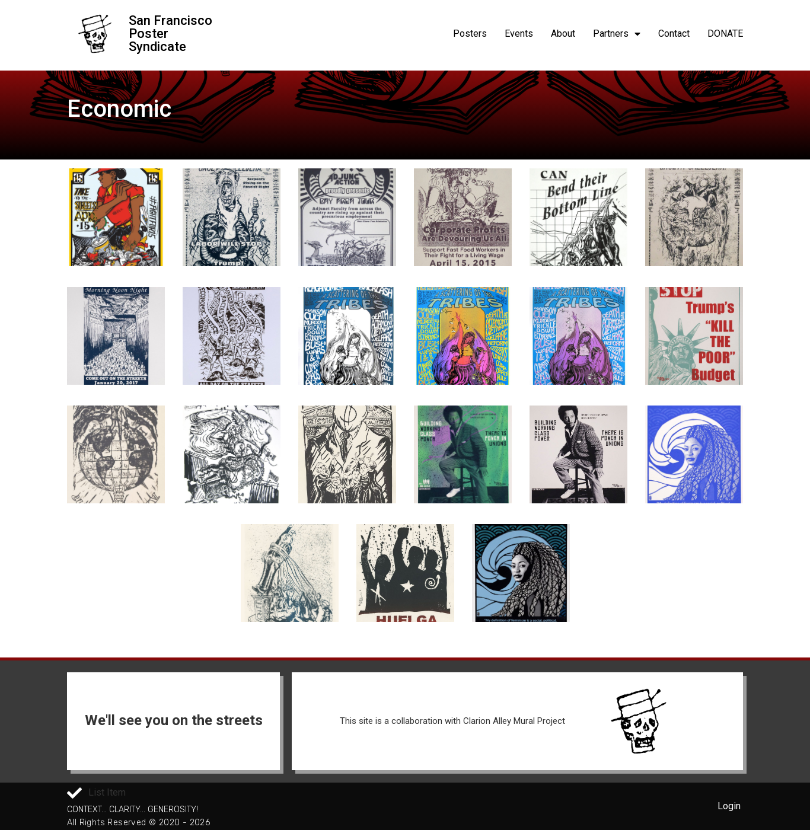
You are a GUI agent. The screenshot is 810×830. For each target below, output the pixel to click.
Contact (674, 33)
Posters (470, 33)
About (563, 33)
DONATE (725, 33)
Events (519, 33)
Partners (616, 33)
